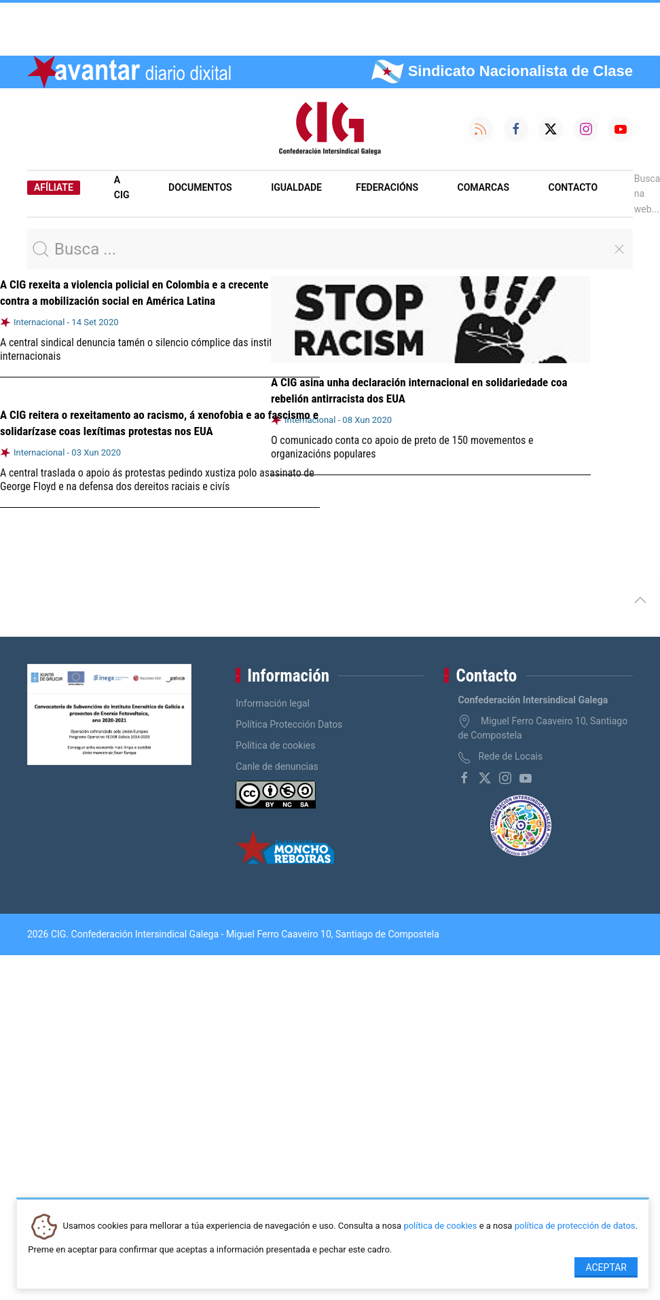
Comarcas (483, 187)
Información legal (273, 703)
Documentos (200, 187)
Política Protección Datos (289, 724)
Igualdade (296, 187)
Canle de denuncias (277, 766)
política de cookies (440, 1226)
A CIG (122, 187)
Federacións (387, 187)
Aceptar (606, 1267)
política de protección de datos (575, 1226)
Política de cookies (275, 745)
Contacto (573, 187)
